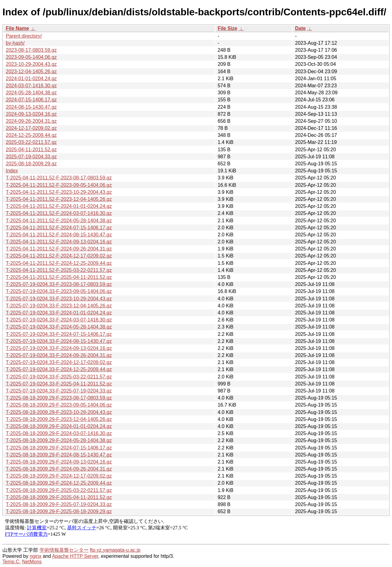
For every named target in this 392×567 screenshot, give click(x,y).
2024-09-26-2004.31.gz (31, 121)
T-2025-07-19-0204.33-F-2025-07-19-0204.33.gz (59, 390)
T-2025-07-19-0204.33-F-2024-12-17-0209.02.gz (59, 362)
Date (300, 28)
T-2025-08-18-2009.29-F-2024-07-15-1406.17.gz (59, 447)
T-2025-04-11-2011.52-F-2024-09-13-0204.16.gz (59, 241)
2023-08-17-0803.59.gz (31, 50)
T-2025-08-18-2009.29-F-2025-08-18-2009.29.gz (59, 511)
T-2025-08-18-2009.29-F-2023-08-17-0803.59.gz (59, 397)
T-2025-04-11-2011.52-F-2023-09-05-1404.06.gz (59, 185)
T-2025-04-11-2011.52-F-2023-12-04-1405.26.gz (59, 199)
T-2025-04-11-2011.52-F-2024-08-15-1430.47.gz (59, 234)
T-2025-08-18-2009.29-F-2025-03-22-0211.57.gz (59, 490)
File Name (17, 28)
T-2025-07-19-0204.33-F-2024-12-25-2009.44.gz (59, 369)
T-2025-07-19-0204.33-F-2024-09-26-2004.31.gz (59, 355)
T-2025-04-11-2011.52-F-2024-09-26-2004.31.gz (59, 248)
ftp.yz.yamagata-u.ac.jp (115, 550)
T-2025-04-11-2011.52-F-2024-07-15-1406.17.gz (59, 227)
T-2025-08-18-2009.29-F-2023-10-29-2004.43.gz (59, 412)
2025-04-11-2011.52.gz (31, 149)
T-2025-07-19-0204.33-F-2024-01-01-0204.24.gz (59, 312)
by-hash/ (15, 43)
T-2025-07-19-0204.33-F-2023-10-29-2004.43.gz (59, 298)
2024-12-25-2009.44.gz (31, 135)
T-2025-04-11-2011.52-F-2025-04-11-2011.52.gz (59, 277)
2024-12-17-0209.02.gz (31, 128)
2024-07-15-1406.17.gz (31, 99)
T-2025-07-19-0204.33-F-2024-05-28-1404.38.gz (59, 326)
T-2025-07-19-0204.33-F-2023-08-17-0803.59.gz (59, 284)
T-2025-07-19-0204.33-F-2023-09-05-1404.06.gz (59, 291)
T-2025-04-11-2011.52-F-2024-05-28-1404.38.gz (59, 220)
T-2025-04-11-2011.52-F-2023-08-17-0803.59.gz (59, 177)
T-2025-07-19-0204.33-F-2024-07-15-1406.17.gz (59, 334)
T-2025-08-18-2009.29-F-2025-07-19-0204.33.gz (59, 504)
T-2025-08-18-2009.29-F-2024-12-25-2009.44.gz (59, 483)
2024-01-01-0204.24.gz (31, 78)
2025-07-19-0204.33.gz (31, 156)
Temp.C (10, 561)
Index (12, 170)
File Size (227, 28)
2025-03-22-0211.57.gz (31, 142)
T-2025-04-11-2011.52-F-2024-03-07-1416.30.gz (59, 213)
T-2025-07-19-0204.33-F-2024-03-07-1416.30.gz (59, 319)
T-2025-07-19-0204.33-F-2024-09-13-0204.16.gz (59, 348)
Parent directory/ (24, 36)
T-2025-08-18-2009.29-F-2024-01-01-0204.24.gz (59, 426)
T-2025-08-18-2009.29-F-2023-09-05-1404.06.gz (59, 404)
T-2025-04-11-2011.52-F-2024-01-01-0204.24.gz (59, 206)
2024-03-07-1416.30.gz (31, 85)
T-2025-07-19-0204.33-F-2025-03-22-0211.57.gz (59, 376)
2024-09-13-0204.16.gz (31, 114)
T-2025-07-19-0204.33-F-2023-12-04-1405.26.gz (59, 305)
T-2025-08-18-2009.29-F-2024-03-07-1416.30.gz (59, 433)
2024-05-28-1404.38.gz (31, 92)
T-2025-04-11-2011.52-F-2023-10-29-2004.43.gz (59, 192)
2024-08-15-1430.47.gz (31, 107)
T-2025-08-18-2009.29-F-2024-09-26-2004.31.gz (59, 468)
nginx (35, 556)
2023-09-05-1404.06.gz (31, 57)
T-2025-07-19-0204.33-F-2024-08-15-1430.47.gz (59, 341)
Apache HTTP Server (75, 556)
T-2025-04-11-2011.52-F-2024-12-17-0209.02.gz (59, 255)
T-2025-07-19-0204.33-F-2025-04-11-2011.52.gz (59, 383)
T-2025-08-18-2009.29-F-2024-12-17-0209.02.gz (59, 476)
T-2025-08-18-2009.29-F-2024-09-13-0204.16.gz (59, 461)
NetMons (32, 561)
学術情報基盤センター (64, 550)
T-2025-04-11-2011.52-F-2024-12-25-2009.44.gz (59, 263)
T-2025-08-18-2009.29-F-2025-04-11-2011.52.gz (59, 497)
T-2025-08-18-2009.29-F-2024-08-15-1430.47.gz (59, 454)
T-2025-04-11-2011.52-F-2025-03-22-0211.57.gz (59, 270)
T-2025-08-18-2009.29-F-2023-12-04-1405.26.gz (59, 419)
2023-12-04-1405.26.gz (31, 71)
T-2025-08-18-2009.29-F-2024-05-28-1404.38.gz (59, 440)
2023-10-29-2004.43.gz (31, 64)
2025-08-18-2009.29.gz (31, 163)
